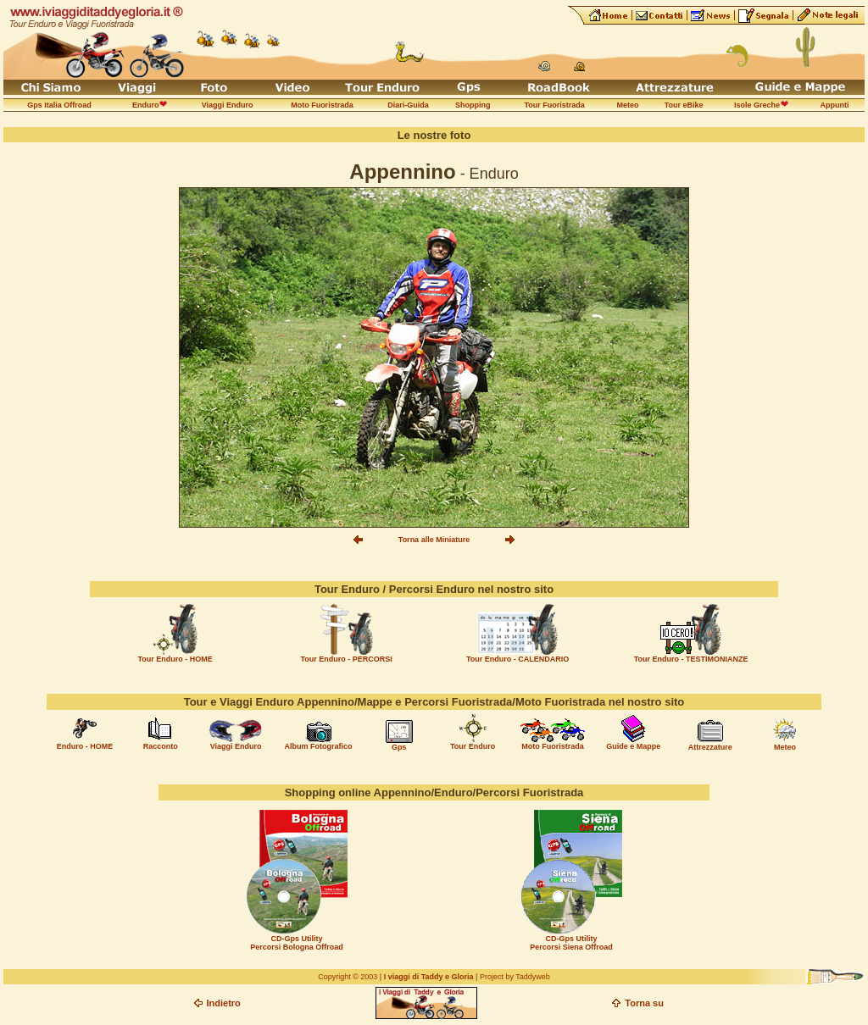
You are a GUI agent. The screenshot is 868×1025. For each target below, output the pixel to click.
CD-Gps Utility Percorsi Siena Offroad (571, 942)
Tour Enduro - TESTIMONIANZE (691, 659)
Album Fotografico (319, 746)
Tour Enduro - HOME (174, 659)
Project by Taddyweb (515, 976)
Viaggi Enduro (236, 746)
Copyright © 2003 (347, 976)
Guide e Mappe (633, 746)
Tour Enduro (472, 746)
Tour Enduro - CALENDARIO (517, 659)
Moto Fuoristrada (552, 746)
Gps (399, 747)
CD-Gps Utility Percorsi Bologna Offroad (296, 942)
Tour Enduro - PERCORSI (346, 659)
